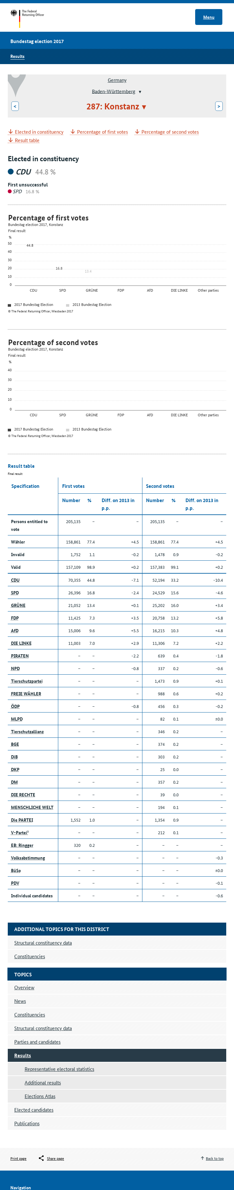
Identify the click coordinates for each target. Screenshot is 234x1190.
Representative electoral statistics (59, 1068)
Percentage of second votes (170, 132)
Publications (26, 1123)
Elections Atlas (40, 1096)
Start (33, 19)
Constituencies (29, 1014)
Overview (24, 987)
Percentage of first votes (102, 132)
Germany (117, 79)
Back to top (215, 1158)
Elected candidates (33, 1109)
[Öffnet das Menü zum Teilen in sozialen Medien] (51, 1158)
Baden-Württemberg (113, 90)
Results (17, 56)
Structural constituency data (43, 1028)
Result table (27, 140)
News (20, 1000)
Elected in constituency (39, 132)
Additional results (43, 1082)
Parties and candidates (37, 1041)
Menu (209, 17)
